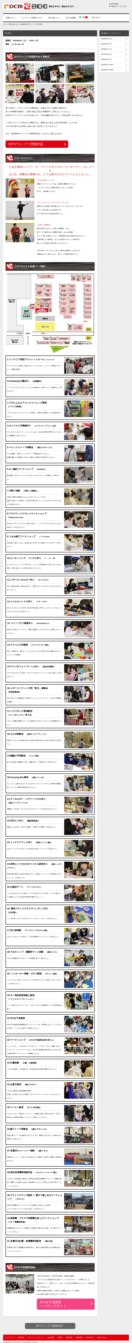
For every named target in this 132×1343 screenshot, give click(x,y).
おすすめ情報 (71, 18)
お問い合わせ (95, 17)
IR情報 (60, 1337)
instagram (83, 17)
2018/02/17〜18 (106, 49)
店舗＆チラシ (11, 18)
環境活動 (79, 1337)
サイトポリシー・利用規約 (14, 1337)
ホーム (5, 24)
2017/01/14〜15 (106, 54)
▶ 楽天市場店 (113, 4)
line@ (80, 17)
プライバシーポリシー (36, 1337)
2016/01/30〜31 (106, 59)
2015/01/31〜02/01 (107, 65)
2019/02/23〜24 (106, 44)
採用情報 (69, 1337)
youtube (86, 17)
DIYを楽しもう (54, 18)
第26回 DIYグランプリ (28, 24)
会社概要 (50, 1337)
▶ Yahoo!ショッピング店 (117, 6)
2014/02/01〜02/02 (107, 70)
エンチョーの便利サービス (32, 18)
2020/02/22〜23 (106, 39)
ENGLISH (89, 1337)
